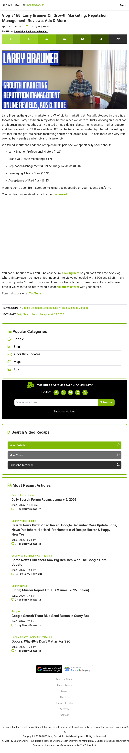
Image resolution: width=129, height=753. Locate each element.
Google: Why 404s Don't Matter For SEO (41, 641)
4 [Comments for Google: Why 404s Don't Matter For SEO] (14, 650)
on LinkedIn (61, 194)
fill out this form (68, 287)
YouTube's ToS (88, 745)
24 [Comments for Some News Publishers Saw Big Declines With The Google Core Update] (14, 574)
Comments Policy (64, 703)
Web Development (75, 736)
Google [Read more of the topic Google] (15, 611)
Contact (64, 715)
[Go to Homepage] (23, 5)
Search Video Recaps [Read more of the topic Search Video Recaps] (23, 520)
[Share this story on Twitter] (29, 39)
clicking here (70, 273)
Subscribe (106, 402)
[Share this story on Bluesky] (82, 39)
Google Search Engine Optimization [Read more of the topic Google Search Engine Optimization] (31, 555)
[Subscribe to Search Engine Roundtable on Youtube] (77, 392)
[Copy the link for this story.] (118, 39)
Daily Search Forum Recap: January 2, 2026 (43, 500)
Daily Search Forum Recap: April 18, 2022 (40, 314)
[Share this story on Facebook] (11, 39)
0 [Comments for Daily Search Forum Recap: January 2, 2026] (14, 509)
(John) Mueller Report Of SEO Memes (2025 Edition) (50, 590)
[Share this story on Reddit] (47, 39)
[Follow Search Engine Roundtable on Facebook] (56, 392)
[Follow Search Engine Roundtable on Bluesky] (70, 392)
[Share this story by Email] (100, 39)
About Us (64, 697)
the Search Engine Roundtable (32, 727)
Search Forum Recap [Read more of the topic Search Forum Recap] (23, 495)
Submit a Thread (64, 679)
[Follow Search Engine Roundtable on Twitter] (63, 392)
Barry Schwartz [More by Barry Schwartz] (31, 509)
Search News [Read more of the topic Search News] (19, 585)
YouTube (35, 293)
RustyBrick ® (54, 736)
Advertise (65, 709)
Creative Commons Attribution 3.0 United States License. (90, 741)
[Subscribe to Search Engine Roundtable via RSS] (85, 392)
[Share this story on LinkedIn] (65, 39)
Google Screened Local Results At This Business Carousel (55, 307)
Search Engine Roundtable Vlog (31, 31)
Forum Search (64, 685)
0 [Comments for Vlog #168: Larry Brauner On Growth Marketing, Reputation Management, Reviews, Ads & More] (28, 26)
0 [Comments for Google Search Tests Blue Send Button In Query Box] (14, 625)
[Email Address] (56, 402)
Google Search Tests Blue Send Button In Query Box (50, 616)
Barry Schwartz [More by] (44, 26)
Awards (65, 691)
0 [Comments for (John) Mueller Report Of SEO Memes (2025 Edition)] (14, 599)
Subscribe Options (64, 411)
